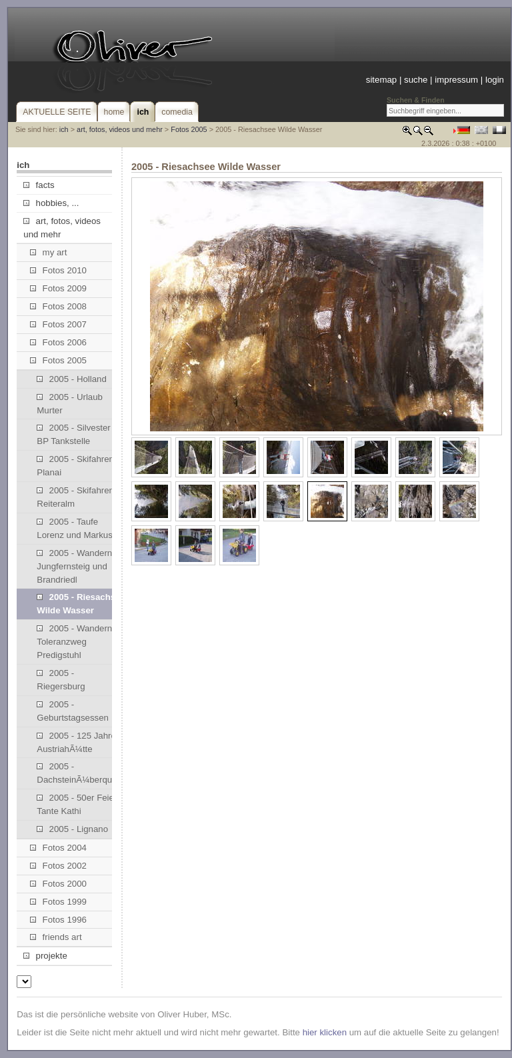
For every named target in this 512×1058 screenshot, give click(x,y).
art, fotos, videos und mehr (120, 129)
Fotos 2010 (58, 270)
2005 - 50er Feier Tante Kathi (77, 804)
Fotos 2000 (58, 884)
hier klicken (325, 1032)
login (494, 80)
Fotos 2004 (58, 848)
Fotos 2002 (58, 866)
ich (64, 129)
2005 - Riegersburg (61, 679)
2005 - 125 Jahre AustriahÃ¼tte (76, 742)
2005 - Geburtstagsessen (73, 711)
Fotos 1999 (58, 902)
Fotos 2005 (189, 129)
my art (48, 252)
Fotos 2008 (58, 306)
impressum (456, 80)
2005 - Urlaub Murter (70, 403)
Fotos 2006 (58, 342)
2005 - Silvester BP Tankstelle (73, 434)
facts (38, 185)
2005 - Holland (72, 379)
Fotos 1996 (58, 920)
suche (415, 80)
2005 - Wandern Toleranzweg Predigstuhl (74, 641)
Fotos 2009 (58, 288)
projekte (45, 956)
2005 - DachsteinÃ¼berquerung (80, 773)
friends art (55, 937)
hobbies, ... (51, 203)
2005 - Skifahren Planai (75, 465)
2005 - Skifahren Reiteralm (75, 497)
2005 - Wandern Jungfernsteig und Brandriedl (74, 566)
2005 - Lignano (72, 829)
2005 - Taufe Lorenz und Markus (75, 528)
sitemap (381, 80)
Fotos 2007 (58, 324)
